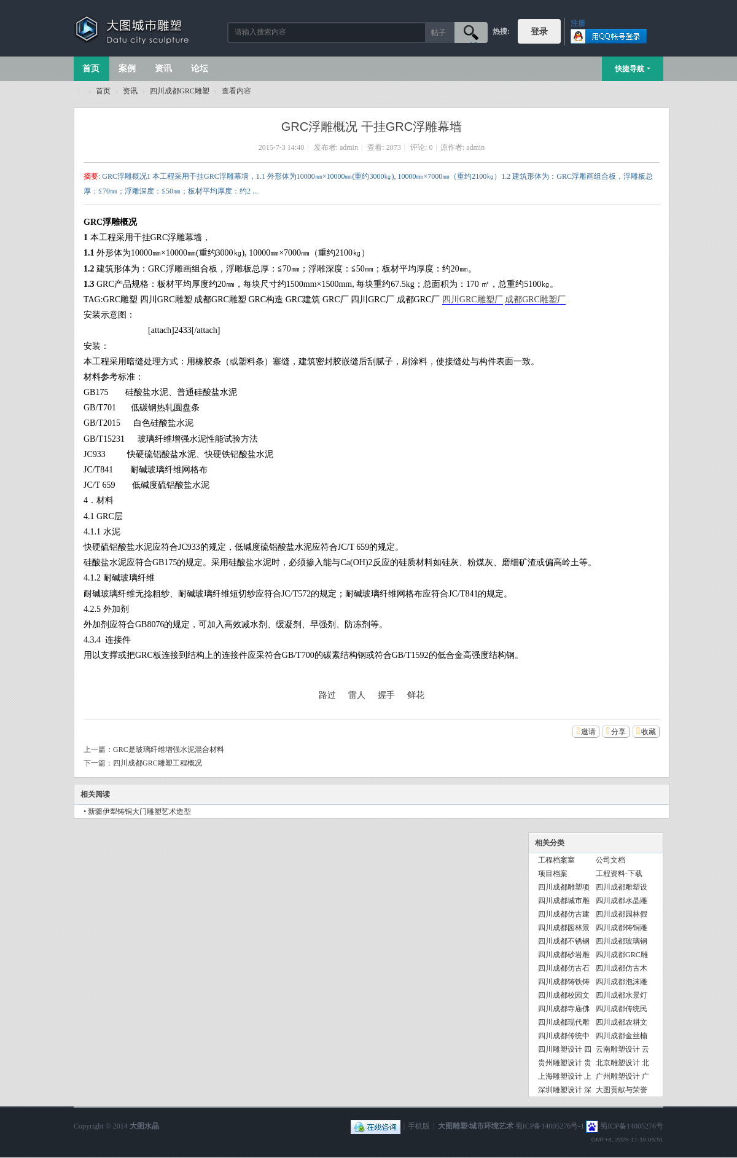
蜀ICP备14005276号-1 (550, 1126)
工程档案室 (556, 860)
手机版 (419, 1126)
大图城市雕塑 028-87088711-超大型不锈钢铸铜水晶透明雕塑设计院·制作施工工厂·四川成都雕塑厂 (79, 91)
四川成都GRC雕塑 (179, 91)
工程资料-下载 (619, 873)
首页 (90, 68)
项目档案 (552, 873)
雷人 (356, 695)
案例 (127, 68)
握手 (386, 695)
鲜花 (415, 695)
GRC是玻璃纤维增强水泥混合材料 (168, 749)
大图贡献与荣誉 (621, 1090)
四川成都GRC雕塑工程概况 (157, 763)
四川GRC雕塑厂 (472, 299)
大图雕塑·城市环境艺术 (475, 1126)
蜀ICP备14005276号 (631, 1126)
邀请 (588, 731)
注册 (578, 23)
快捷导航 (629, 69)
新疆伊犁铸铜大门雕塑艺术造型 (139, 811)
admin (349, 147)
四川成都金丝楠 (621, 1035)
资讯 (163, 68)
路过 (327, 695)
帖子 (438, 32)
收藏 (648, 731)
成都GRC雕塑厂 (535, 299)
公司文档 (610, 860)
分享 (618, 731)
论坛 (199, 68)
